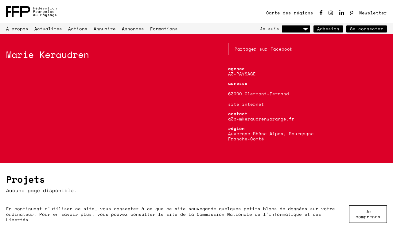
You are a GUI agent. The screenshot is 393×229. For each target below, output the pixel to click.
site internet (246, 104)
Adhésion (328, 28)
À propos (17, 28)
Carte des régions (289, 13)
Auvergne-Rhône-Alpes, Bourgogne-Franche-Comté (272, 136)
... (296, 28)
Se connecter (366, 28)
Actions (78, 28)
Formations (164, 28)
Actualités (48, 28)
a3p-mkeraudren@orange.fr (261, 119)
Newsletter (373, 13)
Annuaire (105, 28)
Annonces (133, 28)
